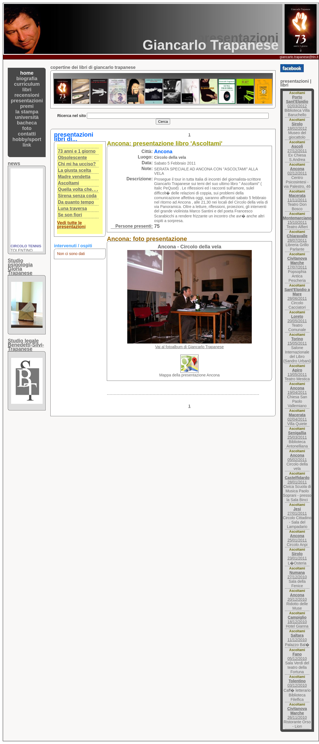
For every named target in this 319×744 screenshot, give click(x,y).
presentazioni (27, 100)
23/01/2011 (297, 556)
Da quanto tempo (76, 202)
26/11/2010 (297, 713)
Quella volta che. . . (78, 189)
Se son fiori (70, 214)
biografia (26, 78)
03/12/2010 (297, 683)
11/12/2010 (297, 637)
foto (27, 128)
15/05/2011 (297, 341)
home (26, 73)
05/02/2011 (297, 457)
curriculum (27, 84)
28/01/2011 (297, 479)
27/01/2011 (297, 511)
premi (27, 106)
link (27, 145)
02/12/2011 (297, 171)
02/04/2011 (297, 417)
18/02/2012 (297, 126)
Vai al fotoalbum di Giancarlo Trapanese (189, 347)
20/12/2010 (297, 597)
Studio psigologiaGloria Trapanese (20, 267)
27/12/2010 (297, 574)
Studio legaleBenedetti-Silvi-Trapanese (26, 345)
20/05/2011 (297, 318)
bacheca (27, 123)
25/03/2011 (297, 435)
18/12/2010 (297, 619)
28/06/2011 (297, 294)
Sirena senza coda (77, 195)
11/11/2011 (297, 197)
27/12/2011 (297, 148)
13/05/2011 (297, 372)
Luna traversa (72, 208)
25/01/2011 (297, 538)
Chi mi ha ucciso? (77, 164)
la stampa (26, 112)
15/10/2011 (297, 220)
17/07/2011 (297, 262)
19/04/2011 (297, 390)
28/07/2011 (297, 238)
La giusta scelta (74, 170)
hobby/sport (26, 139)
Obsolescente (72, 157)
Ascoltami (68, 183)
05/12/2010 (297, 656)
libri (27, 89)
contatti (27, 134)
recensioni (26, 95)
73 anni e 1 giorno (76, 151)
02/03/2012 (297, 101)
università (27, 117)
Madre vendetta (74, 176)
